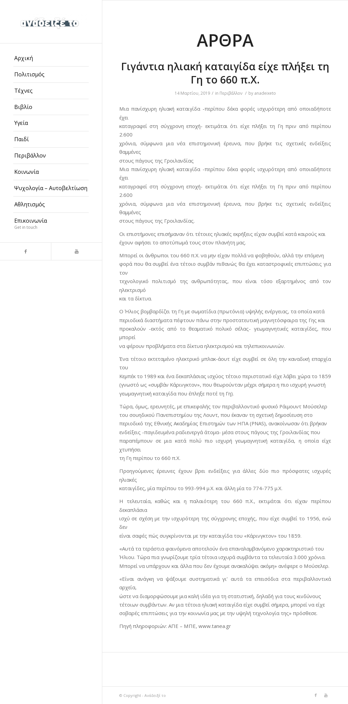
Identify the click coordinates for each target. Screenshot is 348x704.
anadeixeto (265, 93)
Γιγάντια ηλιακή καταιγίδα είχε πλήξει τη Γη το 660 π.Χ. (225, 73)
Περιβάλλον (231, 93)
